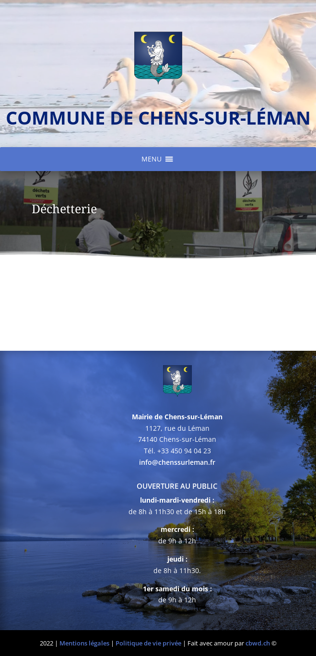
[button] (151, 159)
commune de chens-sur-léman (158, 117)
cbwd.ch (258, 643)
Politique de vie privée (148, 643)
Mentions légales (84, 643)
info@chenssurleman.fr (177, 462)
